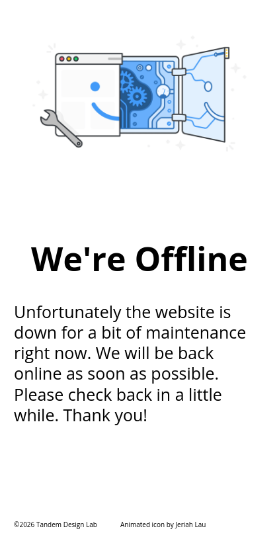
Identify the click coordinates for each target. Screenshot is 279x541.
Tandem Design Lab (66, 524)
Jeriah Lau (190, 524)
